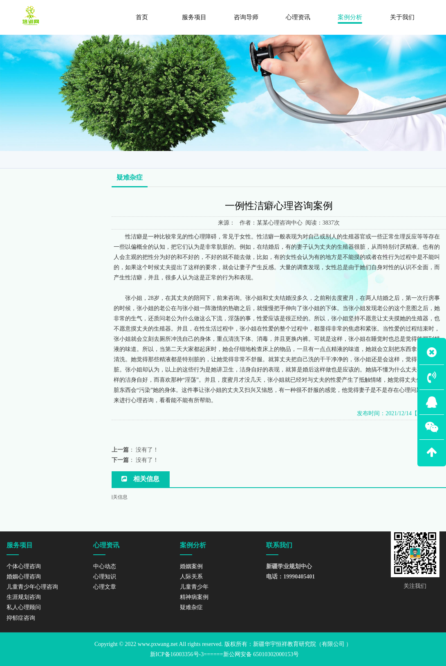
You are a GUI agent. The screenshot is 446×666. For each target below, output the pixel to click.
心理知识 (104, 577)
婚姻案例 (22, 150)
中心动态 (104, 566)
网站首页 (360, 158)
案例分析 (394, 158)
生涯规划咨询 (24, 597)
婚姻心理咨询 (24, 577)
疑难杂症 (427, 158)
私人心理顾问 (24, 607)
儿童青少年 (25, 183)
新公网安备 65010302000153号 (261, 654)
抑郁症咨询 (21, 618)
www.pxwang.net (158, 644)
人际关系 (22, 166)
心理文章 (104, 587)
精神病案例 (25, 200)
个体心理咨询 (24, 566)
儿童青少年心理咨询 (32, 587)
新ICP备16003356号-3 (177, 654)
